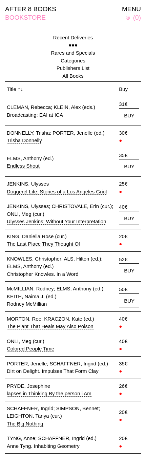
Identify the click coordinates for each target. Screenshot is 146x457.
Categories (73, 60)
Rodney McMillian (27, 304)
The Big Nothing (25, 423)
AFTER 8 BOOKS (30, 9)
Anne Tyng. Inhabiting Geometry (43, 446)
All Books (73, 76)
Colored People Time (30, 348)
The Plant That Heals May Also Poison (50, 326)
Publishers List (73, 68)
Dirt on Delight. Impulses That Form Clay (53, 371)
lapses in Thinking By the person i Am (49, 393)
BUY (129, 115)
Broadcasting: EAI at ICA (35, 115)
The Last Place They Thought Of (43, 244)
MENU (131, 9)
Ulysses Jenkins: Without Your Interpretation (56, 221)
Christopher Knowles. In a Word (43, 274)
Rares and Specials (73, 53)
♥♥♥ (73, 45)
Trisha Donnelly (24, 140)
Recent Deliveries (73, 37)
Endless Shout (23, 166)
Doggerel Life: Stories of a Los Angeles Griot (57, 191)
